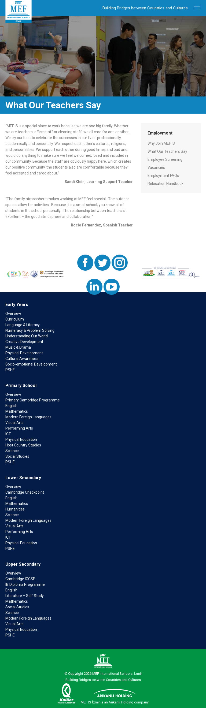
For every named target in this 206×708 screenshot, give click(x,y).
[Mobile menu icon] (197, 8)
